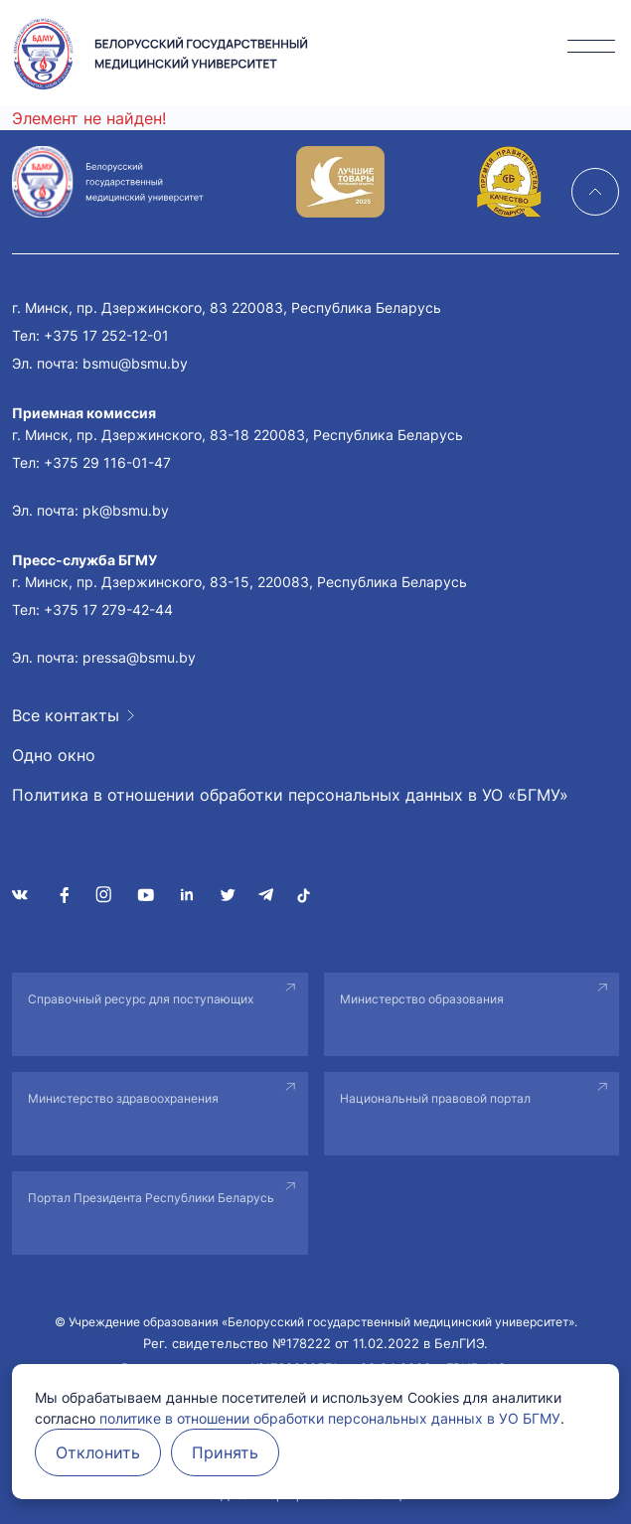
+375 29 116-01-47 (107, 462)
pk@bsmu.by (125, 510)
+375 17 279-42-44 (108, 609)
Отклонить (98, 1452)
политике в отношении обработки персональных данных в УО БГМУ (329, 1418)
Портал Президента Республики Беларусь (151, 1197)
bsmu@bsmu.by (135, 363)
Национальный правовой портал (435, 1098)
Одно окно (53, 755)
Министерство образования (422, 998)
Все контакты (65, 715)
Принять (225, 1452)
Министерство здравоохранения (123, 1098)
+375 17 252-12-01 (106, 335)
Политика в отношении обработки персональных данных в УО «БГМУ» (290, 795)
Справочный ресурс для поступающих (140, 998)
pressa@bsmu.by (139, 657)
